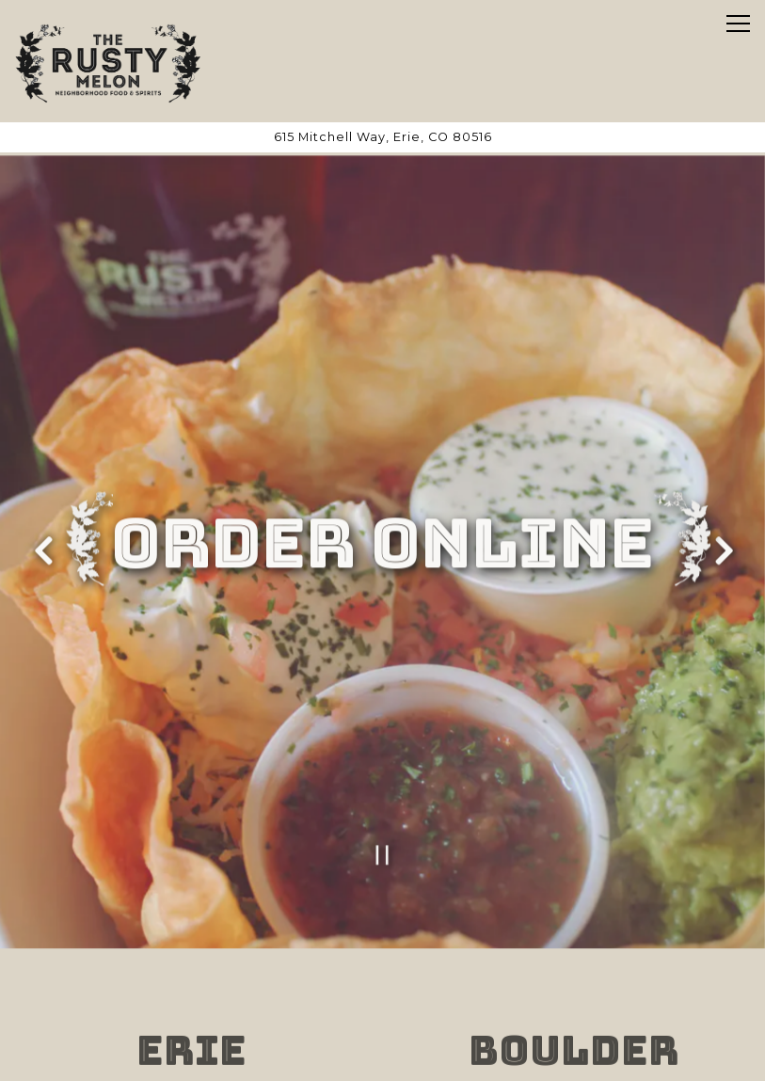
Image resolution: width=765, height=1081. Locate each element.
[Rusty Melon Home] (108, 61)
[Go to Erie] (382, 137)
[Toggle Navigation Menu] (738, 23)
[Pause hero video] (382, 841)
